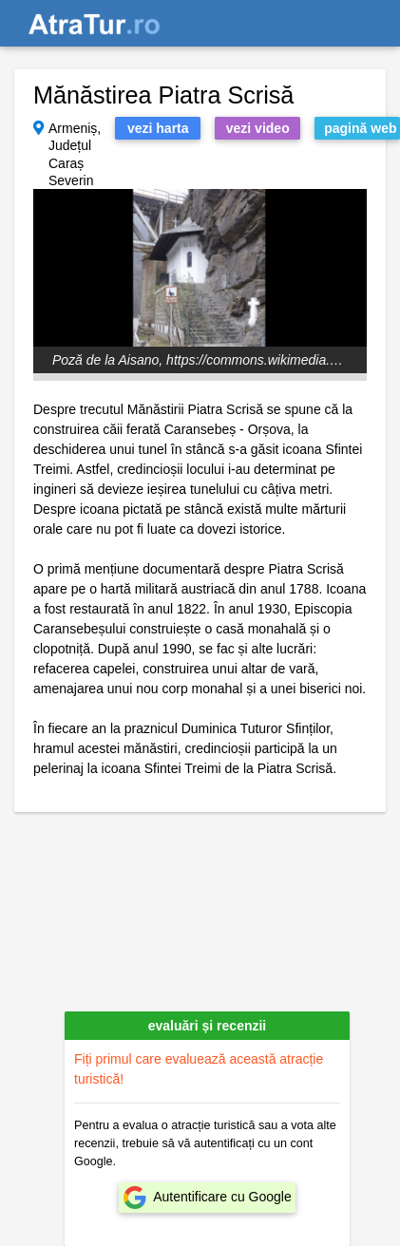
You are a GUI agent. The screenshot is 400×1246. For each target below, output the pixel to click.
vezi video (258, 128)
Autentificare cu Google (222, 1196)
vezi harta (158, 128)
